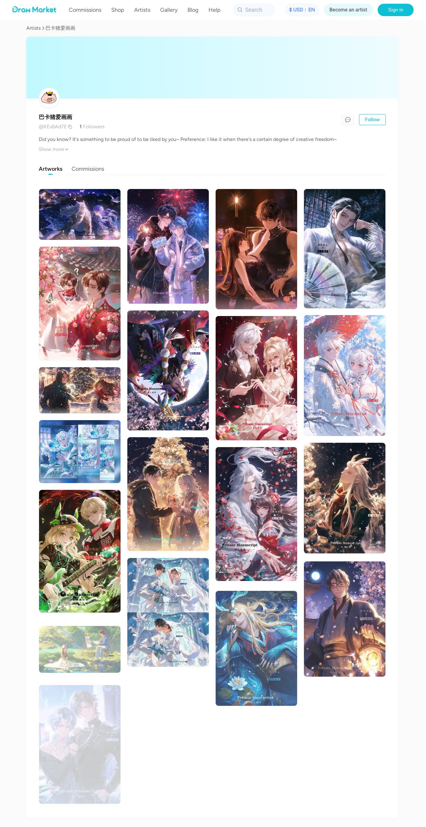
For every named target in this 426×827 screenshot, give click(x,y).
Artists (33, 28)
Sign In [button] (395, 10)
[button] (302, 10)
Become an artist (348, 10)
